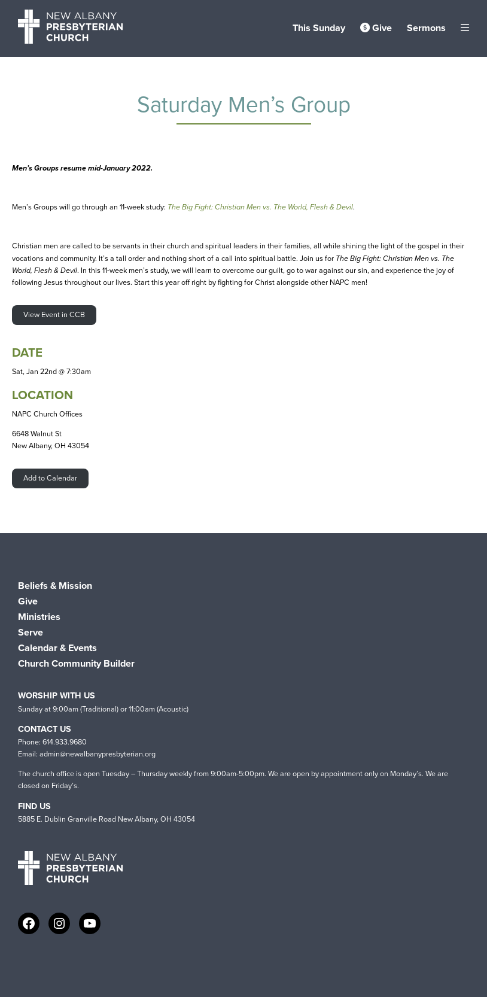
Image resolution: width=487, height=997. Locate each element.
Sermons (426, 28)
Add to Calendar (50, 478)
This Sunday (319, 28)
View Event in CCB (54, 314)
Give (376, 28)
